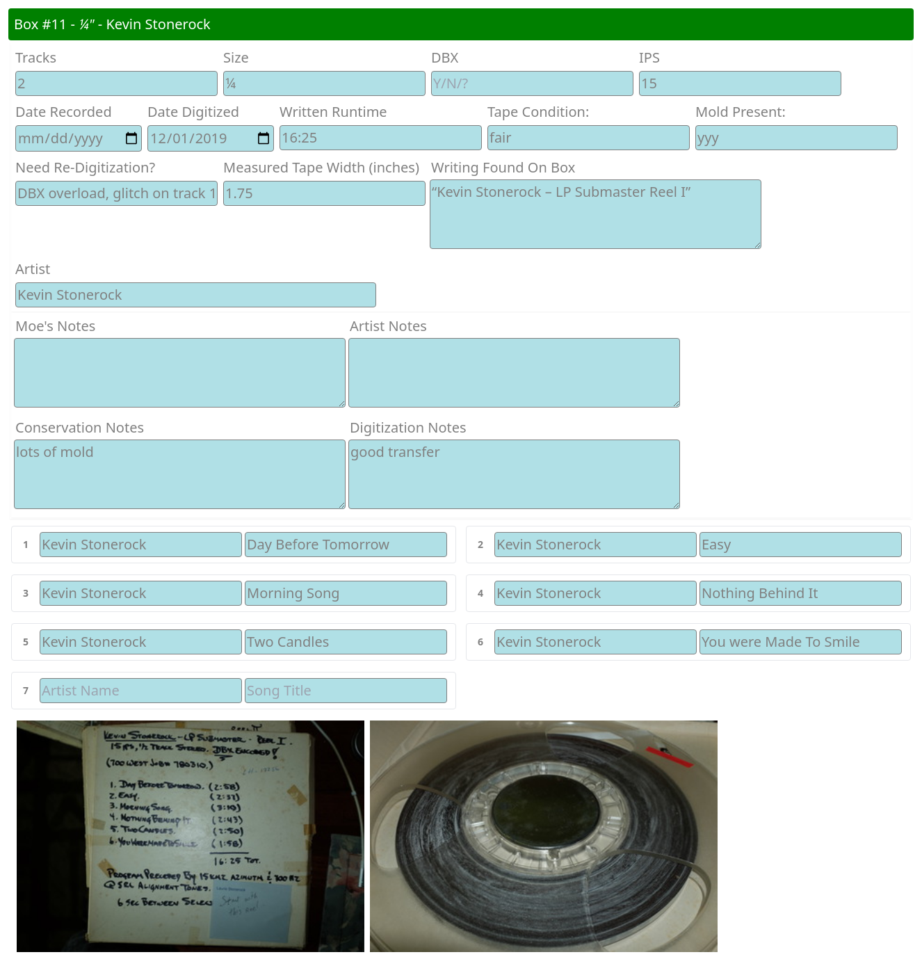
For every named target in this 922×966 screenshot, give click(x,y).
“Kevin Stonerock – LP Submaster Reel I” (595, 214)
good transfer (514, 474)
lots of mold (180, 474)
